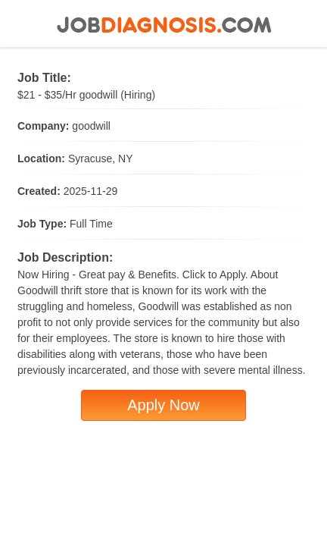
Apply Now (163, 405)
